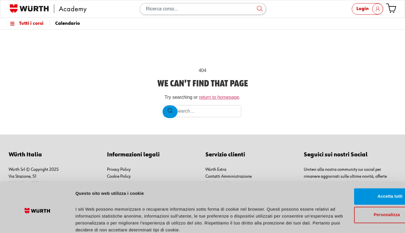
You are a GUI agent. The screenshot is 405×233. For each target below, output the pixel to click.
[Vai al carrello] (391, 8)
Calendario (67, 23)
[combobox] (202, 9)
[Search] (170, 111)
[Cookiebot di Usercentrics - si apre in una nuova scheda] (37, 221)
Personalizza (357, 190)
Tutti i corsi (26, 23)
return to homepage (219, 97)
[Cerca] (260, 9)
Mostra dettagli (90, 221)
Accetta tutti (357, 172)
